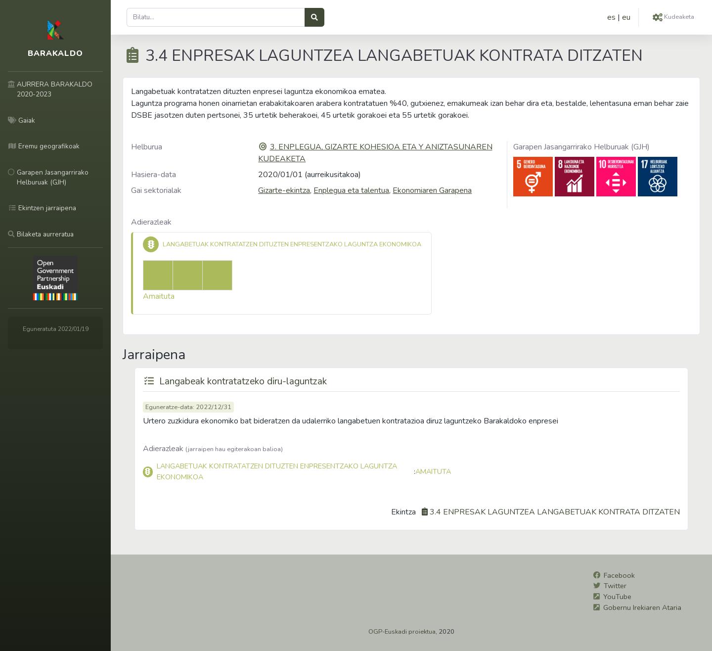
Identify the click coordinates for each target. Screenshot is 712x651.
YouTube (617, 597)
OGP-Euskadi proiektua (402, 631)
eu (626, 17)
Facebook (619, 575)
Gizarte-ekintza (284, 190)
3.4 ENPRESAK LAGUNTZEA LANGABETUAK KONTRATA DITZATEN (555, 512)
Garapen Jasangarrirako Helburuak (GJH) (581, 146)
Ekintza (403, 512)
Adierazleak (151, 222)
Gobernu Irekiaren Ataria (642, 607)
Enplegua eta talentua (351, 190)
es (611, 17)
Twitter (615, 586)
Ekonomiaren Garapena (432, 190)
